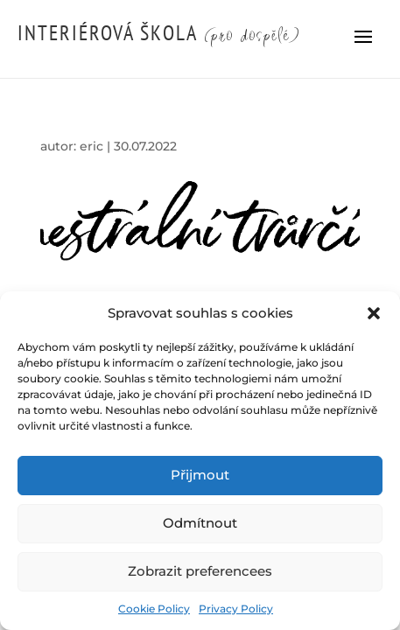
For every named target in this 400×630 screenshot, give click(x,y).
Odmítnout (200, 522)
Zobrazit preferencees (200, 571)
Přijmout (200, 474)
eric (91, 146)
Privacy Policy (236, 608)
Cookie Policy (154, 608)
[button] (373, 313)
